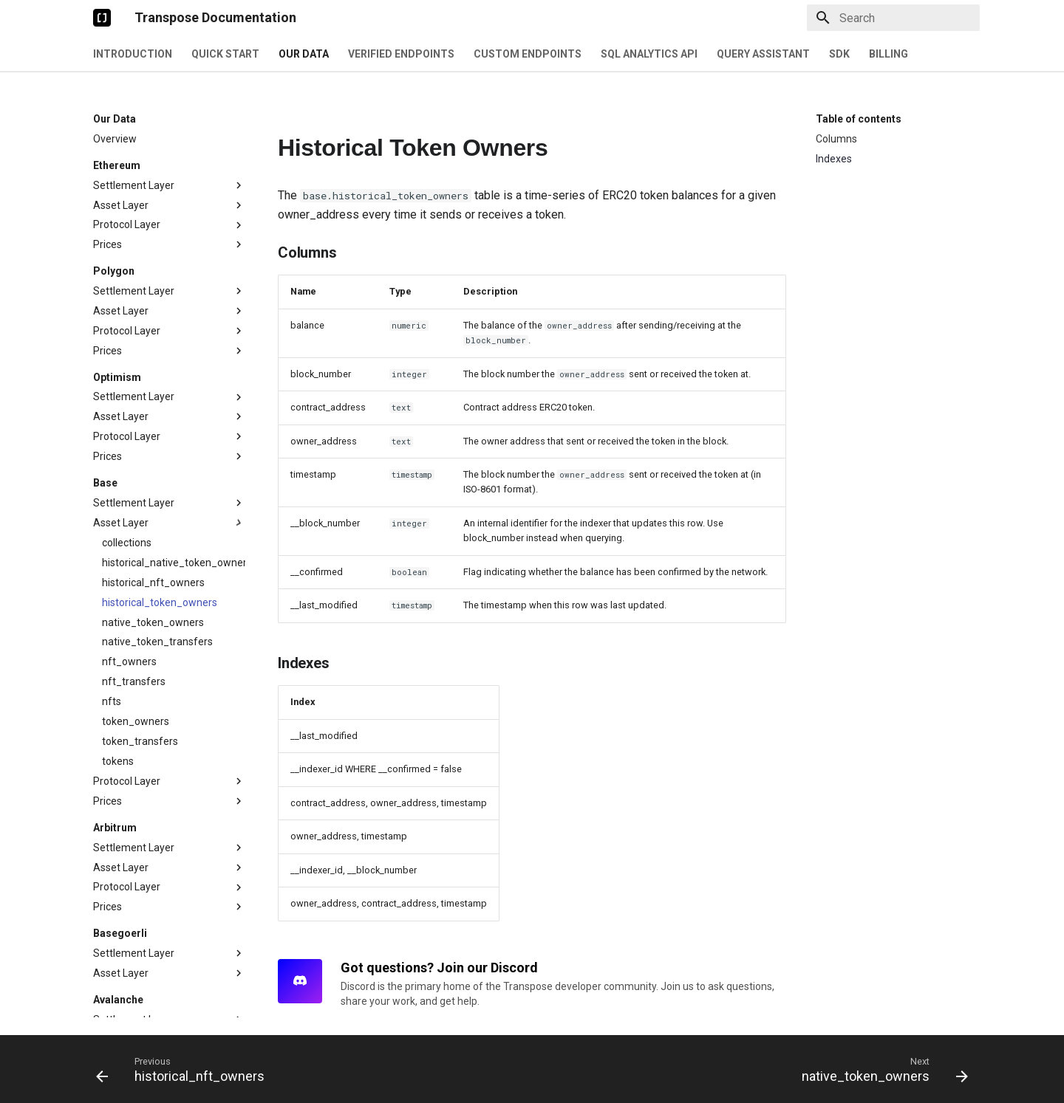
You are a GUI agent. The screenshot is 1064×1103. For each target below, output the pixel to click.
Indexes (834, 159)
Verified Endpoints (401, 54)
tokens (118, 495)
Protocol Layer (169, 169)
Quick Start (225, 54)
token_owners (135, 455)
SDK (839, 54)
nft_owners (129, 395)
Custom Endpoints (528, 54)
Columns (836, 139)
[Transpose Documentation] (102, 17)
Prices (169, 189)
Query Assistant (763, 54)
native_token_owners (153, 356)
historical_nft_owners (153, 316)
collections (126, 276)
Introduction (132, 54)
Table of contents (858, 119)
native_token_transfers (157, 375)
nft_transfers (134, 415)
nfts (111, 435)
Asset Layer (169, 150)
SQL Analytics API (649, 54)
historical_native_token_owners (173, 296)
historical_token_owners (159, 336)
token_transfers (140, 475)
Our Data (304, 54)
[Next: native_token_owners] (881, 1069)
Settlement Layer (169, 130)
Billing (888, 54)
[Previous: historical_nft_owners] (184, 1069)
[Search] (893, 17)
